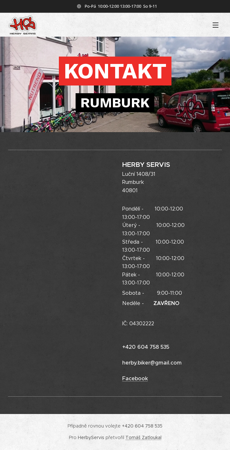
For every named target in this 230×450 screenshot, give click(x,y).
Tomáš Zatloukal (143, 437)
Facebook (135, 378)
